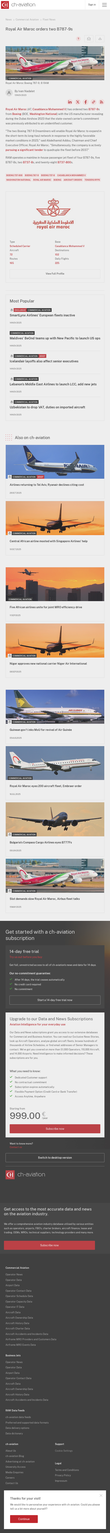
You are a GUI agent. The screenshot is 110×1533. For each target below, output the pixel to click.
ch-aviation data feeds (18, 1417)
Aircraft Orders (73, 180)
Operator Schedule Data (19, 1296)
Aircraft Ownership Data (19, 1317)
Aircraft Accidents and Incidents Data (27, 1334)
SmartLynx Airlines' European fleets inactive (42, 315)
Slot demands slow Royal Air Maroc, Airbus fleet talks (45, 898)
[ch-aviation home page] (17, 5)
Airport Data (13, 1285)
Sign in (92, 4)
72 (11, 254)
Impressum (61, 1481)
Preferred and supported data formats (27, 1422)
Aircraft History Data (17, 1323)
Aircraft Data (13, 1312)
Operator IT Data (15, 1307)
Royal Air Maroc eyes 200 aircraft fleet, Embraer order (46, 786)
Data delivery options (17, 1428)
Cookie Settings (64, 1450)
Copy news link (94, 102)
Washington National (43, 114)
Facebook (86, 102)
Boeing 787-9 (32, 175)
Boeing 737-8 (48, 175)
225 (57, 263)
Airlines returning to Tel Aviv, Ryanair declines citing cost (47, 484)
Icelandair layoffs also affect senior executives (44, 361)
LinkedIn (70, 102)
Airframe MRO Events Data (21, 1345)
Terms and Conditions (67, 1470)
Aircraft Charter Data (18, 1328)
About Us (11, 1450)
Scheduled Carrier (20, 246)
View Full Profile (55, 273)
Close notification (101, 1495)
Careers (10, 1477)
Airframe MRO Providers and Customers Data (31, 1339)
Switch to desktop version (55, 1157)
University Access (16, 1467)
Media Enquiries (14, 1472)
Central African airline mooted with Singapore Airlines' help (48, 541)
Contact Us (12, 1483)
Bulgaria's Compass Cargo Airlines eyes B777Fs (41, 842)
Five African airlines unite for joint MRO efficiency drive (46, 607)
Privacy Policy (63, 1475)
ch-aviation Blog (15, 1456)
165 (12, 263)
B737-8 (28, 162)
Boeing (16, 114)
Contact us (16, 1147)
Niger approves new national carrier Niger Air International (48, 663)
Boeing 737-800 (14, 175)
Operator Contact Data (18, 1291)
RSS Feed (101, 102)
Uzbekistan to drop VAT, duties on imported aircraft (47, 407)
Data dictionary (14, 1433)
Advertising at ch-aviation (20, 1461)
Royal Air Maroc (16, 109)
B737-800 (64, 162)
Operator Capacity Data (19, 1301)
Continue (24, 1519)
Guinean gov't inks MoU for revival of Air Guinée (41, 729)
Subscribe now (55, 1128)
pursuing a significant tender (24, 150)
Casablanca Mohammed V (49, 109)
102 (57, 254)
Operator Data (14, 1280)
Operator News (14, 1274)
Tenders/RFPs (92, 180)
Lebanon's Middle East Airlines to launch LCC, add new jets (53, 384)
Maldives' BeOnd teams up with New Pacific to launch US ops (55, 338)
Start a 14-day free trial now (54, 1000)
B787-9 (93, 109)
